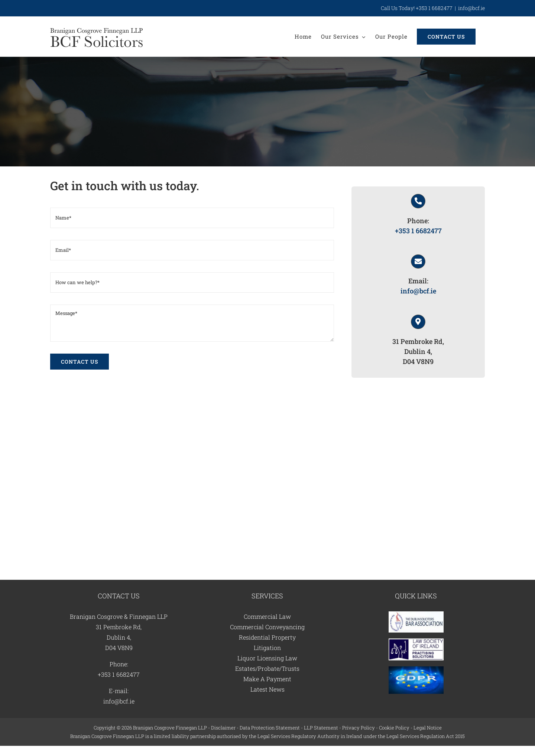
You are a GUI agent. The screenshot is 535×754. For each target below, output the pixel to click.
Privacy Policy (358, 727)
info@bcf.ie (471, 8)
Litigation (267, 647)
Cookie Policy (394, 727)
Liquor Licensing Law (267, 658)
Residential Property (267, 637)
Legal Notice (428, 727)
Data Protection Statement (270, 727)
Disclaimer (223, 727)
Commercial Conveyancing (267, 627)
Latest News (267, 689)
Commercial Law (267, 616)
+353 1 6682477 (418, 230)
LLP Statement (321, 727)
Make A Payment (267, 679)
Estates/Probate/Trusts (267, 668)
